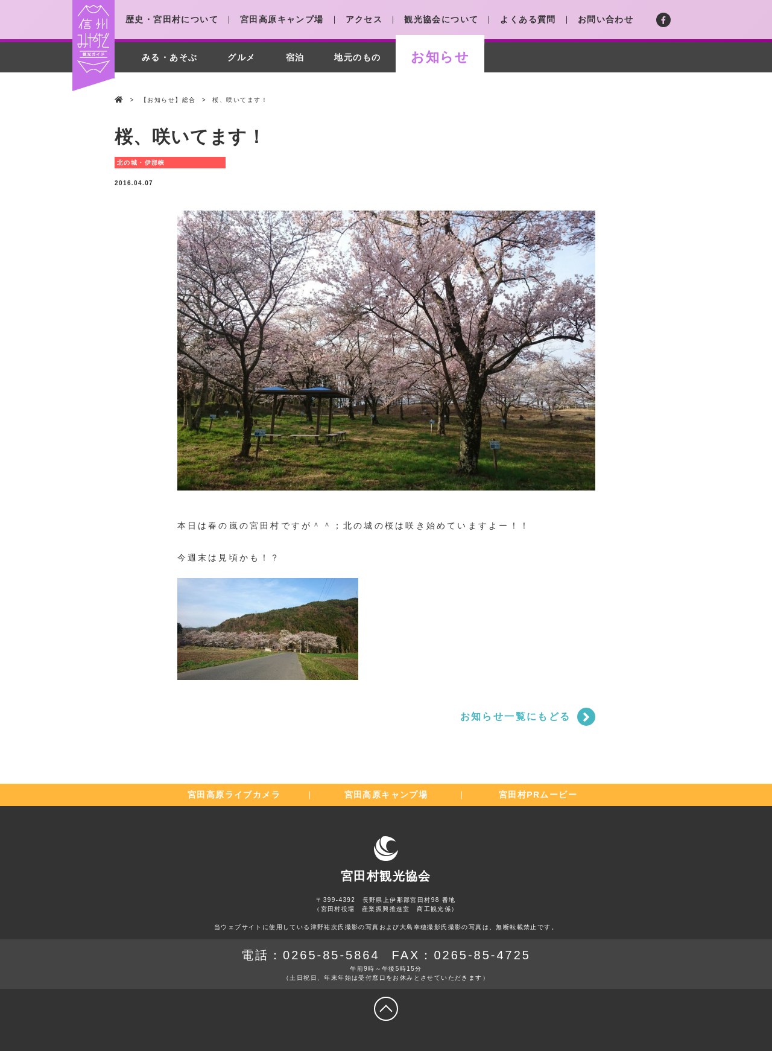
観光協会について (441, 19)
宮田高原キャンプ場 (282, 19)
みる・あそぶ (169, 57)
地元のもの (357, 57)
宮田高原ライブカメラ (234, 794)
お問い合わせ (605, 19)
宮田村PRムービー (538, 794)
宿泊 (295, 57)
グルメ (241, 57)
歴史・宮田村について (171, 19)
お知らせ (440, 57)
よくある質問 (527, 19)
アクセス (364, 19)
